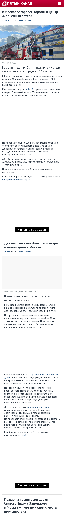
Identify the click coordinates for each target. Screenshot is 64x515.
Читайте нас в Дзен (32, 230)
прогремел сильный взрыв (16, 179)
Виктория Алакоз (26, 20)
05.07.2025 (7, 20)
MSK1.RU (30, 89)
